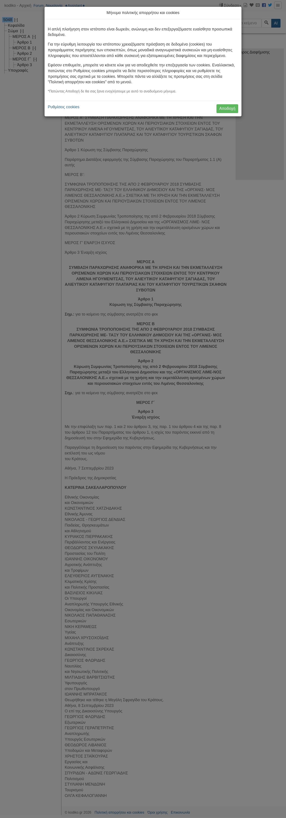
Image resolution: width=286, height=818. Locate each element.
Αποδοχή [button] (227, 108)
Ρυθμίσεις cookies (63, 107)
